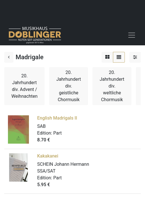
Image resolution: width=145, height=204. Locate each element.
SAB (41, 126)
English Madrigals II (57, 118)
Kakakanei (47, 156)
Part (57, 133)
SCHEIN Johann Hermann (63, 164)
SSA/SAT (46, 171)
